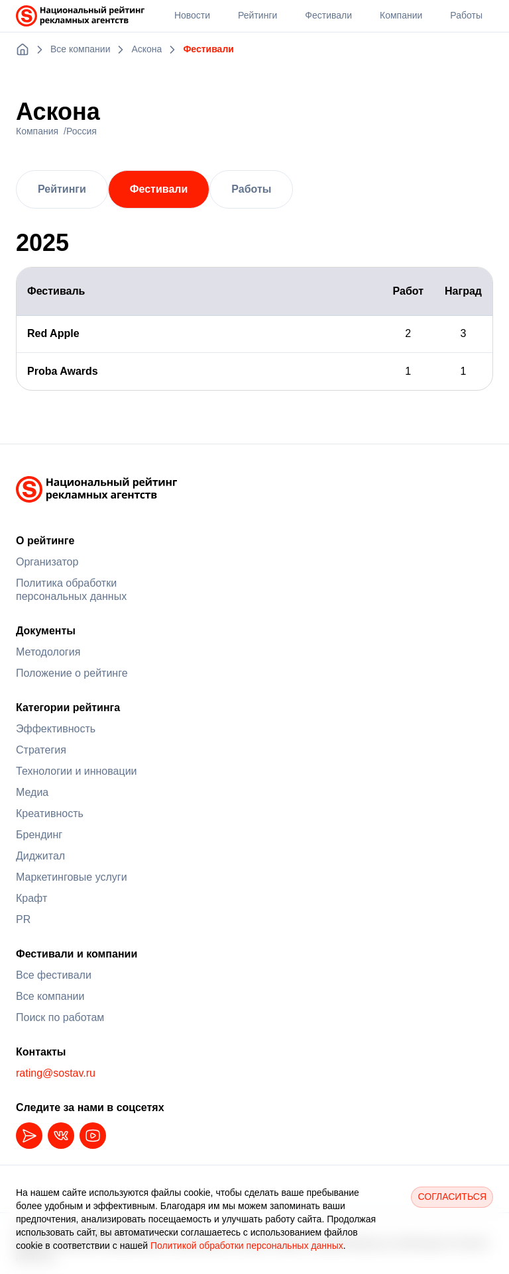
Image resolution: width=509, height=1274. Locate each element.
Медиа (32, 792)
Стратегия (41, 750)
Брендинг (39, 834)
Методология (48, 652)
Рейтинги (62, 189)
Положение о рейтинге (72, 673)
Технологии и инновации (76, 771)
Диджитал (40, 855)
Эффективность (55, 728)
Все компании (50, 996)
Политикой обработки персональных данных (246, 1245)
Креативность (50, 813)
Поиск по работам (60, 1017)
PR (23, 919)
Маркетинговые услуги (71, 877)
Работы (251, 189)
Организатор (47, 561)
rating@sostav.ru (55, 1073)
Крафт (31, 898)
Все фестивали (53, 975)
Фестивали (159, 189)
